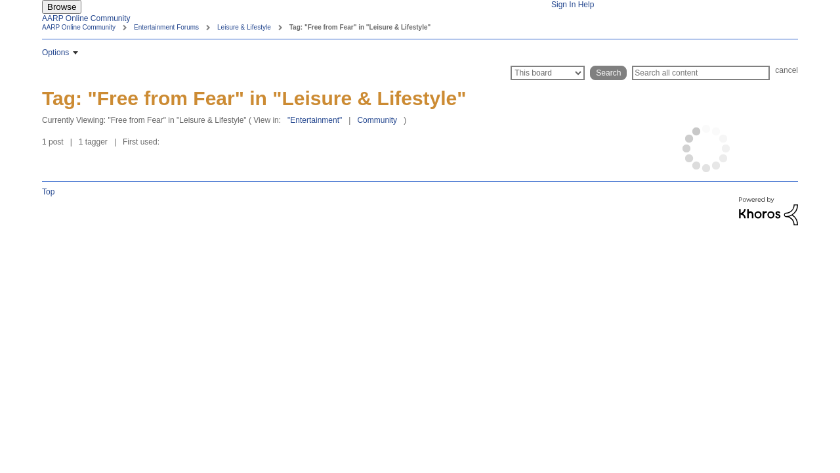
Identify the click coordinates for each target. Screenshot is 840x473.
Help (586, 4)
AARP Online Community (86, 18)
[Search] (701, 73)
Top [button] (48, 191)
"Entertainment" (314, 120)
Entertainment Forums (166, 27)
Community (377, 120)
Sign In (563, 4)
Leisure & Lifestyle (244, 27)
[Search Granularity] (548, 73)
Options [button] (55, 52)
